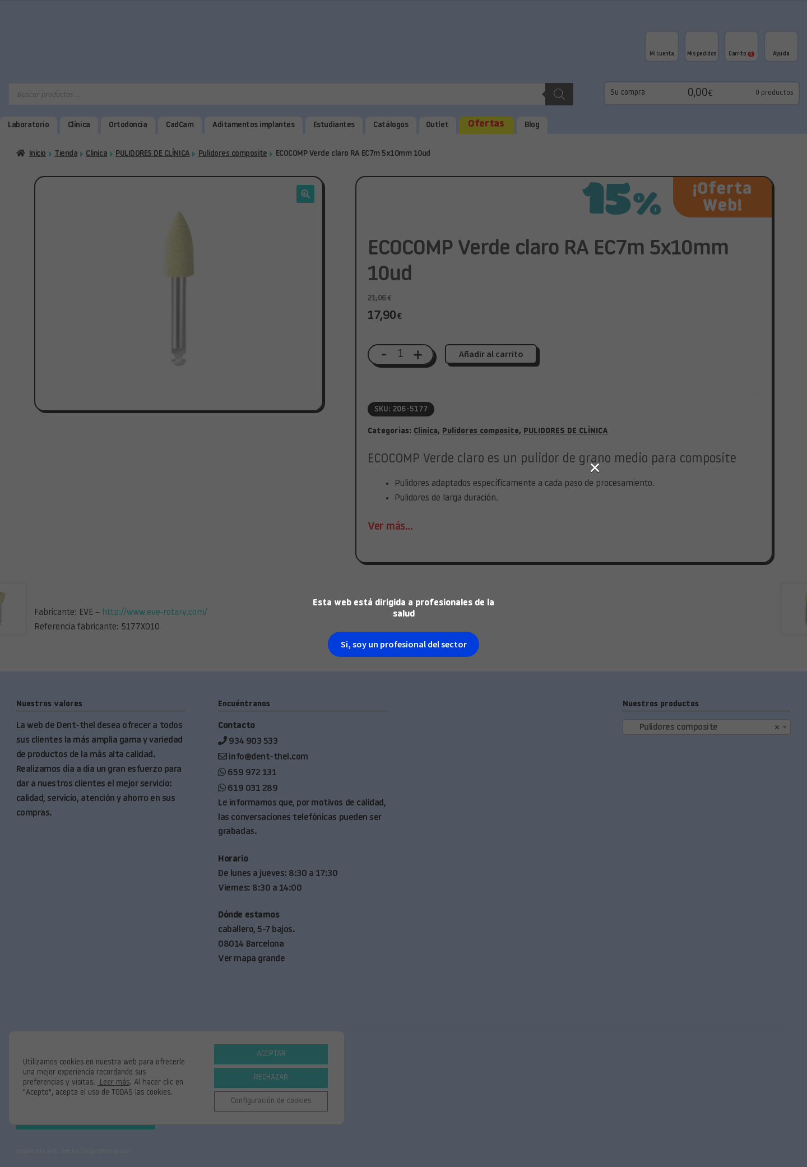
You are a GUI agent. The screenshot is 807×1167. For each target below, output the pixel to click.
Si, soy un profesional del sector (404, 262)
